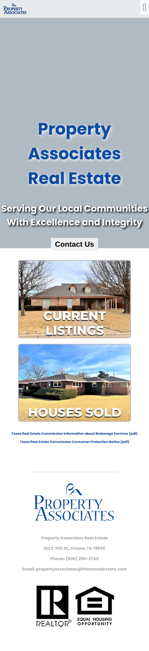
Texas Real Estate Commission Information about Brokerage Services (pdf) (74, 433)
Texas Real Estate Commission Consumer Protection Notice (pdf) (74, 441)
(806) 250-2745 (82, 559)
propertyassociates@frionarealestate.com (81, 569)
